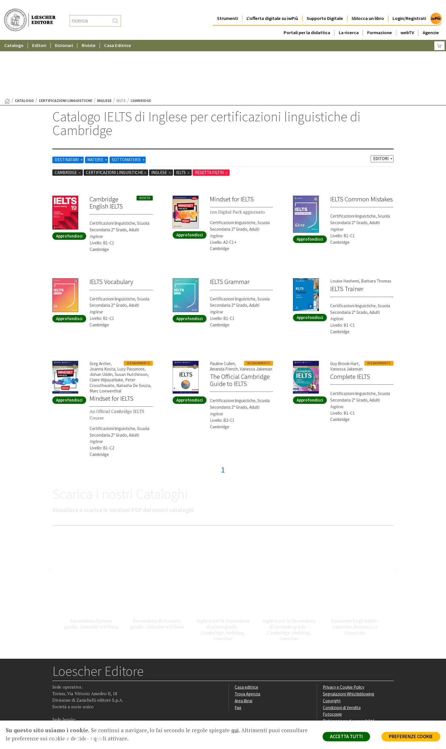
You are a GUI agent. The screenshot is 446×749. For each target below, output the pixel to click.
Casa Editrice (117, 34)
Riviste (89, 34)
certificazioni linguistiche (65, 45)
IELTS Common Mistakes (361, 144)
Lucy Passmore (130, 313)
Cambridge (68, 117)
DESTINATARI (69, 104)
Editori (39, 34)
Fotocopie (332, 658)
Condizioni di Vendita (342, 652)
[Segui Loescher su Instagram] (68, 684)
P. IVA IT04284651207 (71, 707)
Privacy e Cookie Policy (343, 631)
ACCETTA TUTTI (346, 736)
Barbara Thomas (376, 225)
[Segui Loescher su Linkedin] (79, 684)
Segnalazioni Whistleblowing (348, 638)
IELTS (183, 117)
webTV (407, 21)
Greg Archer (100, 308)
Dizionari (64, 34)
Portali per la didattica (307, 21)
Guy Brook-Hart (344, 308)
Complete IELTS (350, 321)
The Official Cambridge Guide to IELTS (240, 324)
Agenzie (431, 21)
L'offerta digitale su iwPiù (272, 7)
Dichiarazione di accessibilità (349, 665)
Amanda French (224, 313)
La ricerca (349, 21)
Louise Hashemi (344, 225)
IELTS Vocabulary (111, 226)
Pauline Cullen (222, 308)
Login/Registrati (409, 7)
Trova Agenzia (247, 638)
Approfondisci (69, 180)
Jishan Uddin (101, 319)
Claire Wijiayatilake (106, 324)
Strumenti (227, 7)
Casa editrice (246, 631)
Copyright (332, 645)
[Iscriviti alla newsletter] (102, 684)
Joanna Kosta (102, 313)
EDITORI (383, 103)
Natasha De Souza (133, 330)
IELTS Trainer (346, 233)
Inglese (104, 45)
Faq (238, 652)
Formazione (379, 21)
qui (235, 730)
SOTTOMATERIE (129, 104)
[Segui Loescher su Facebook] (57, 684)
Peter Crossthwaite (112, 327)
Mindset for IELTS (232, 144)
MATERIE (97, 104)
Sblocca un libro (368, 7)
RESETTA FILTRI (211, 117)
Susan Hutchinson (131, 319)
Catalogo (14, 34)
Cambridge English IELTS (106, 147)
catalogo (24, 45)
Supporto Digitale (325, 7)
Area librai (243, 645)
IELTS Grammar (229, 226)
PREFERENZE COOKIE (411, 736)
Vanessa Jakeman (256, 313)
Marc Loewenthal (105, 335)
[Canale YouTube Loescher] (91, 684)
